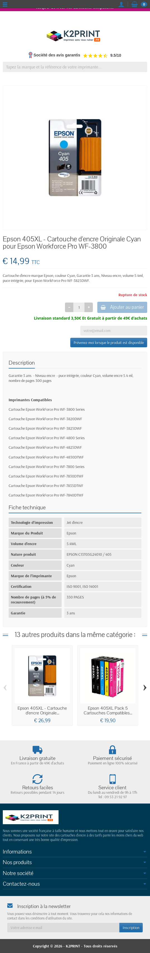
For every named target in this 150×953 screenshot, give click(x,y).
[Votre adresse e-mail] (63, 927)
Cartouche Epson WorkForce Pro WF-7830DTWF (46, 476)
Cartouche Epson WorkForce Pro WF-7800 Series (46, 466)
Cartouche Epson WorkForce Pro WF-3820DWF (45, 418)
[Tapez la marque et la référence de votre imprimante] (75, 67)
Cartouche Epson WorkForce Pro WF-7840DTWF (46, 495)
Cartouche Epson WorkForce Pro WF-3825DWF (45, 428)
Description (22, 363)
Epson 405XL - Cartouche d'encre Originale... (42, 710)
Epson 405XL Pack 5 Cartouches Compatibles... (108, 710)
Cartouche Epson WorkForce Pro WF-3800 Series (47, 409)
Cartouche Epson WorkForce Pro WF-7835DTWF (46, 485)
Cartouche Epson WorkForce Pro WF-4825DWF (45, 447)
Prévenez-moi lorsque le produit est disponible (109, 342)
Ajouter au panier (122, 307)
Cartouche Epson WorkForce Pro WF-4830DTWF (46, 457)
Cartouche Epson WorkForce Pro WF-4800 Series (47, 437)
